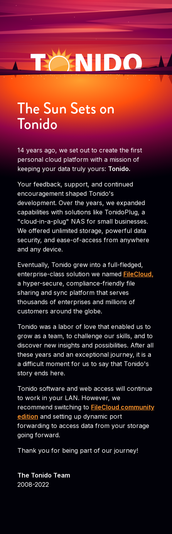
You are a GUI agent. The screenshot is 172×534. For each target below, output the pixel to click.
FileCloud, (138, 274)
